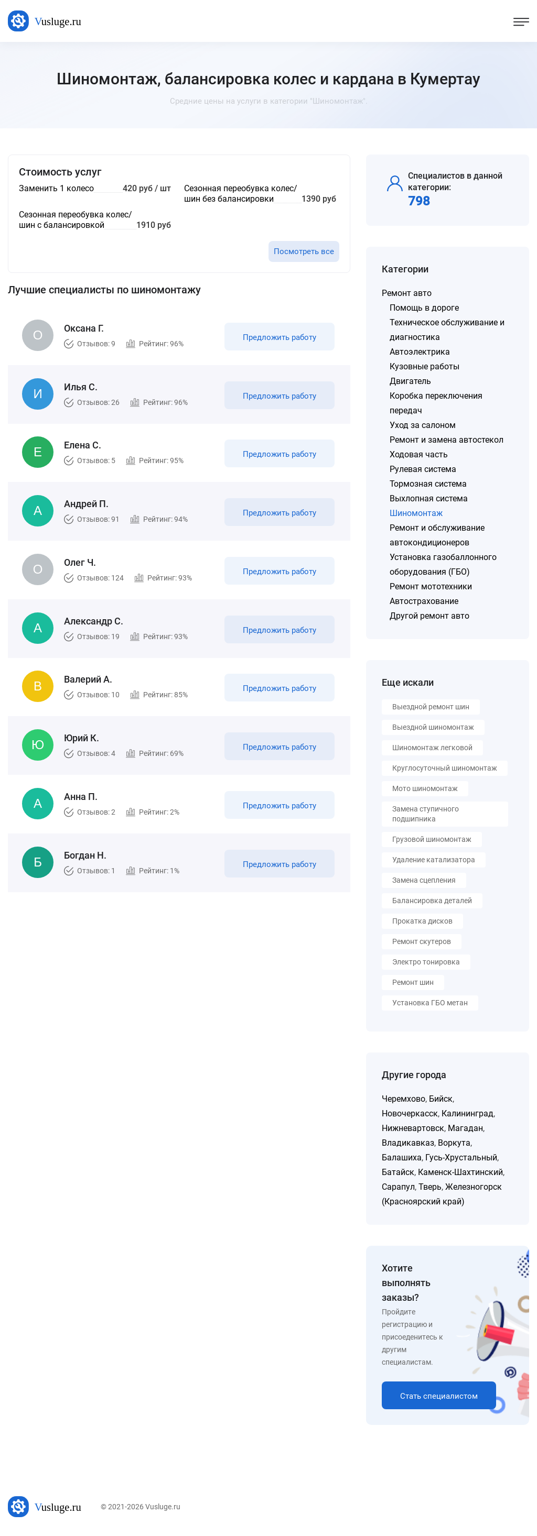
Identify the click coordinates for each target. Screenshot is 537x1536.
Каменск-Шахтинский (460, 1172)
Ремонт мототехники (431, 586)
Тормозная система (428, 484)
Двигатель (410, 381)
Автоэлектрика (420, 352)
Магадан (465, 1128)
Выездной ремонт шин (430, 707)
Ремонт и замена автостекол (446, 440)
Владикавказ (408, 1143)
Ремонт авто (407, 293)
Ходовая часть (419, 454)
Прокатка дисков (422, 921)
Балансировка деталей (432, 900)
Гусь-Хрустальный (461, 1157)
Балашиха (402, 1157)
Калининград (467, 1113)
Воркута (454, 1143)
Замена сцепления (424, 880)
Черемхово (403, 1099)
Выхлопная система (429, 498)
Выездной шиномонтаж (433, 727)
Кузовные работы (424, 366)
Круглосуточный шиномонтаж (444, 768)
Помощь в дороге (424, 308)
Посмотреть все (304, 251)
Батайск (398, 1172)
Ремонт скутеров (421, 941)
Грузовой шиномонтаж (431, 839)
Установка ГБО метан (430, 1003)
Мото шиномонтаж (425, 788)
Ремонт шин (413, 982)
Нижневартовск (413, 1128)
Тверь (430, 1187)
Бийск (441, 1099)
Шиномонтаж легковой (432, 747)
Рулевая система (423, 469)
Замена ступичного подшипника (425, 814)
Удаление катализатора (433, 859)
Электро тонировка (426, 962)
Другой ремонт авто (429, 616)
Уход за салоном (423, 425)
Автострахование (424, 601)
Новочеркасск (410, 1113)
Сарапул (398, 1187)
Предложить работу (279, 337)
